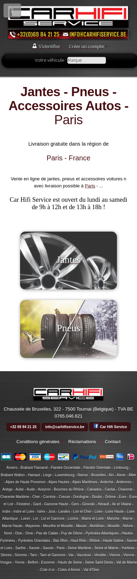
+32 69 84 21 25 (23, 427)
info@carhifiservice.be (64, 427)
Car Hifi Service (110, 426)
